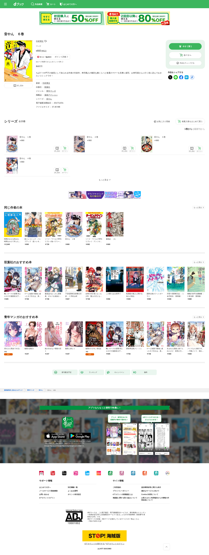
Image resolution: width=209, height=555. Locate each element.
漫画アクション (51, 95)
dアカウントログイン (47, 498)
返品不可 (39, 66)
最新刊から (199, 129)
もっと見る (198, 207)
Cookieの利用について (149, 494)
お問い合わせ (44, 494)
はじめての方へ (45, 487)
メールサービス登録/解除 (48, 491)
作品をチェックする (187, 63)
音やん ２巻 (92, 137)
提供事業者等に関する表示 (151, 487)
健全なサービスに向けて (150, 491)
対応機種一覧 (73, 487)
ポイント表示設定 (74, 494)
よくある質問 (73, 491)
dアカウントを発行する (95, 544)
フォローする (45, 41)
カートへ (187, 55)
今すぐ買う (187, 46)
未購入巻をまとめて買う (192, 121)
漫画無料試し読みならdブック (13, 390)
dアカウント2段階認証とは (123, 494)
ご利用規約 (117, 487)
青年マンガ (51, 91)
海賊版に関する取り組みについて (125, 498)
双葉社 (47, 87)
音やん (49, 99)
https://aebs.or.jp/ (95, 521)
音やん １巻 (25, 137)
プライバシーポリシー (121, 491)
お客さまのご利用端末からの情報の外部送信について (155, 499)
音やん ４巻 (25, 158)
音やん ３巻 (160, 137)
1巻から (188, 129)
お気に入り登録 (163, 121)
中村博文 (40, 41)
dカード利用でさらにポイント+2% (48, 62)
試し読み (20, 85)
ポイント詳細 (60, 57)
